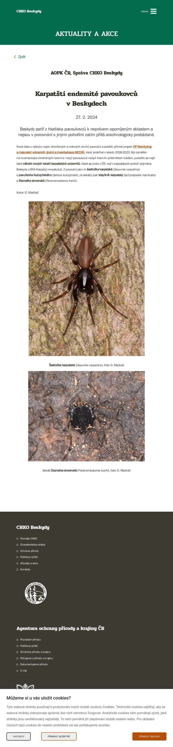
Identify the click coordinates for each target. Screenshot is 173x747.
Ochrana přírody (29, 550)
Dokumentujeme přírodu (34, 664)
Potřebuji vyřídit (29, 557)
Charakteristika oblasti (32, 544)
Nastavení (18, 736)
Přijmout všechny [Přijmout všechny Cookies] (149, 736)
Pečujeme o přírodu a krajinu (36, 658)
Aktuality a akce (29, 563)
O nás (23, 670)
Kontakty (25, 569)
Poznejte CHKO (28, 538)
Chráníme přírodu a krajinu (35, 651)
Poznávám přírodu (30, 639)
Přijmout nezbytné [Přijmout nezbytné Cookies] (59, 736)
